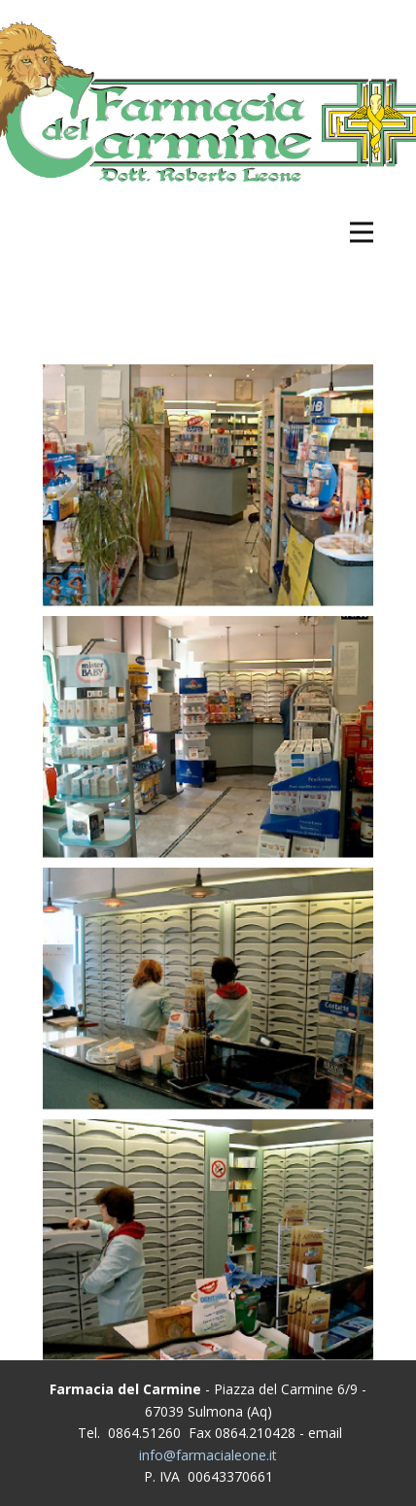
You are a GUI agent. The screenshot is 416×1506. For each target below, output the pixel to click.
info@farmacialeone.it (208, 1455)
